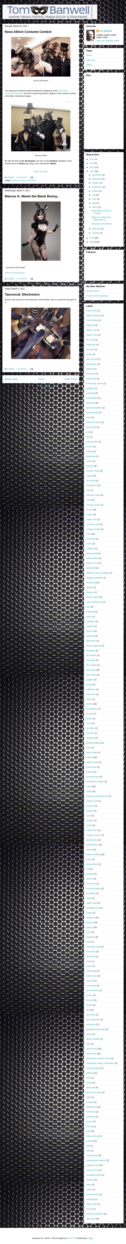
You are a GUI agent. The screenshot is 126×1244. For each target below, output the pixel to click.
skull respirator (93, 1019)
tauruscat (90, 1087)
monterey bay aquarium (97, 796)
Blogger (90, 1238)
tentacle (90, 1102)
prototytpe (90, 893)
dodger (89, 587)
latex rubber (91, 752)
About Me (90, 60)
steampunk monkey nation (98, 1058)
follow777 (71, 1238)
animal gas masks (94, 383)
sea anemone (92, 990)
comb (88, 500)
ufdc (88, 1151)
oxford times (92, 830)
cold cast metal (93, 495)
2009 (92, 242)
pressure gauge (93, 888)
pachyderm (91, 840)
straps (89, 1082)
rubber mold (91, 976)
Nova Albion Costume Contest (28, 32)
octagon (90, 820)
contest (89, 509)
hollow (89, 718)
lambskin (90, 738)
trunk (88, 1131)
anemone (90, 374)
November (97, 179)
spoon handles (93, 1039)
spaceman (91, 1024)
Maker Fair (91, 330)
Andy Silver (91, 310)
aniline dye (91, 378)
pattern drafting (93, 854)
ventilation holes (93, 1175)
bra (87, 437)
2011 (92, 171)
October (96, 183)
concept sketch (93, 505)
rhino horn (91, 951)
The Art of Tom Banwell (97, 296)
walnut (89, 1189)
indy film (90, 733)
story (88, 1078)
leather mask (92, 762)
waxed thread (92, 1194)
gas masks (91, 675)
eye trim (90, 631)
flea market (91, 665)
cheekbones (92, 485)
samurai (90, 981)
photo (88, 859)
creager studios (93, 529)
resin (88, 932)
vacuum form (92, 1170)
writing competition (94, 1214)
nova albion (31, 180)
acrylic (89, 354)
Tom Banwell (105, 31)
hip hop (89, 713)
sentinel (89, 1000)
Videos (89, 65)
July (94, 195)
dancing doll (91, 553)
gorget (89, 684)
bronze (89, 446)
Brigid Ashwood (93, 315)
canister (90, 466)
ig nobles (90, 728)
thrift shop (90, 1112)
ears (88, 607)
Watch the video (41, 171)
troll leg (89, 1126)
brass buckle (92, 441)
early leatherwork (94, 602)
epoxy (89, 616)
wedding (90, 1199)
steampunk (91, 1053)
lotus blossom (92, 777)
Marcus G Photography (15, 273)
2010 (92, 238)
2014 (92, 159)
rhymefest (90, 956)
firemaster (90, 660)
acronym (90, 349)
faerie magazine (93, 646)
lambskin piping (93, 743)
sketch (89, 1005)
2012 (92, 167)
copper (89, 514)
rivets (88, 961)
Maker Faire (91, 335)
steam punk (91, 1049)
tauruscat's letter (93, 1092)
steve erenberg (93, 1068)
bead (88, 417)
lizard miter (91, 767)
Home (41, 379)
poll (88, 869)
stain (88, 1044)
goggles (90, 679)
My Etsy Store (92, 291)
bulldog (89, 451)
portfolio (90, 874)
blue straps (91, 427)
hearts (89, 699)
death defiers (92, 558)
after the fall (91, 359)
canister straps (93, 471)
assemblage (92, 398)
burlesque (90, 456)
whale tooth (91, 1204)
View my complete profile (107, 41)
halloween (91, 689)
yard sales (91, 1218)
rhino (88, 942)
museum (90, 806)
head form (91, 694)
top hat (89, 1121)
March (95, 207)
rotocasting (91, 971)
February (96, 229)
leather (89, 757)
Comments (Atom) (46, 387)
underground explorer (96, 1160)
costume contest (19, 180)
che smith (90, 480)
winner (89, 1209)
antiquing (90, 393)
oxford (89, 825)
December (97, 175)
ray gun (89, 922)
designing (90, 582)
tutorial (89, 1141)
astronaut (90, 403)
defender (90, 568)
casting (89, 476)
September (97, 187)
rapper (89, 913)
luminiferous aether (95, 781)
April (94, 203)
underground (92, 1155)
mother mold (92, 801)
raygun (89, 927)
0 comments (21, 369)
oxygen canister (93, 835)
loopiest (89, 772)
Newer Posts (11, 379)
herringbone (91, 709)
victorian (90, 1180)
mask (88, 786)
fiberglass (90, 650)
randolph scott (92, 908)
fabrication (91, 641)
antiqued (90, 388)
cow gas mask (92, 524)
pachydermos (92, 844)
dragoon (90, 592)
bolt (88, 432)
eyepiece (90, 636)
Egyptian (90, 325)
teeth (88, 1097)
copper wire (91, 519)
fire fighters (91, 655)
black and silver (93, 422)
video (88, 1184)
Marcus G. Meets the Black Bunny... (32, 196)
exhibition (90, 621)
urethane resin (93, 1165)
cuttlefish (90, 548)
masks (89, 791)
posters (89, 879)
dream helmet (92, 597)
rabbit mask (91, 903)
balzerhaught (92, 412)
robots (89, 966)
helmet (89, 704)
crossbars (90, 539)
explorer (90, 626)
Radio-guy (91, 344)
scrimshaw (91, 985)
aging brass (91, 364)
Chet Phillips (92, 320)
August (95, 191)
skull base (90, 1014)
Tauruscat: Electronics (22, 294)
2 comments (21, 278)
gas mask (90, 670)
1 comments (21, 177)
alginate (90, 369)
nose (88, 815)
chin (88, 490)
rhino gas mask (93, 947)
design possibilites (94, 578)
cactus (89, 461)
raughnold (90, 917)
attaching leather (94, 408)
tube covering (92, 1136)
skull (88, 1010)
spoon (89, 1034)
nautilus (89, 811)
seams (89, 995)
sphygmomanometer (95, 1029)
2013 (92, 163)
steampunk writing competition (100, 1063)
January (96, 233)
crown (89, 543)
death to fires (92, 563)
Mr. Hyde (90, 340)
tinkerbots (90, 1116)
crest (88, 534)
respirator (90, 937)
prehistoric (91, 883)
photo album (92, 864)
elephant (90, 611)
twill (88, 1146)
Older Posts (71, 379)
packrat (89, 849)
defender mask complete (97, 573)
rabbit (88, 898)
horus (88, 723)
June (94, 199)
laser (88, 747)
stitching (90, 1073)
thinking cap (91, 1107)
